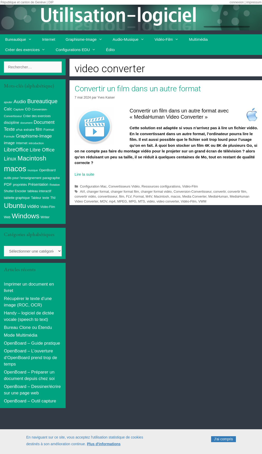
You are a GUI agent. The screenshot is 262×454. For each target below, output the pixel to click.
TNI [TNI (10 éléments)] (53, 198)
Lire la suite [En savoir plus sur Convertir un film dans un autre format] (85, 174)
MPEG (122, 201)
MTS (141, 201)
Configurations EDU (78, 50)
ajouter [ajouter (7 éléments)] (8, 102)
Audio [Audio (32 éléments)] (19, 101)
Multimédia (198, 39)
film (121, 196)
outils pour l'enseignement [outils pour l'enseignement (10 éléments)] (22, 178)
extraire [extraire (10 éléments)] (29, 130)
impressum (253, 2)
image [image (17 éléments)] (9, 143)
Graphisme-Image (86, 39)
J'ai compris (223, 442)
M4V (149, 196)
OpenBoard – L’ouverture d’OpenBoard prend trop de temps (30, 357)
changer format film (125, 191)
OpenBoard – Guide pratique (32, 343)
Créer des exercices (27, 50)
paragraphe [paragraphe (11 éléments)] (51, 178)
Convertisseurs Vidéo (124, 186)
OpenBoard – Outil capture (30, 401)
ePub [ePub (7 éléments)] (19, 129)
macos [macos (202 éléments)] (15, 168)
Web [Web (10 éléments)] (7, 217)
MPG (132, 201)
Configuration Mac (93, 186)
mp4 (112, 201)
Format (138, 196)
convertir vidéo (85, 196)
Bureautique (21, 39)
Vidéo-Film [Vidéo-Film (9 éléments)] (47, 207)
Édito (110, 49)
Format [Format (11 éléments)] (48, 130)
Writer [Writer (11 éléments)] (45, 217)
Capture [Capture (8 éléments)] (18, 109)
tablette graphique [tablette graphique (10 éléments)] (17, 198)
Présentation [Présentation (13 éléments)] (38, 184)
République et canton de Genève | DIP (27, 2)
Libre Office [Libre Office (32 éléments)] (42, 149)
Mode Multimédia (20, 335)
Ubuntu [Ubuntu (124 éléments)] (15, 205)
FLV (129, 196)
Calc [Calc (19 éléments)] (8, 109)
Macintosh (161, 196)
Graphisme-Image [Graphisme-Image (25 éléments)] (34, 136)
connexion (237, 2)
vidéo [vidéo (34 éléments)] (33, 206)
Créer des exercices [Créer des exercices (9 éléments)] (37, 116)
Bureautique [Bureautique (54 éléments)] (42, 101)
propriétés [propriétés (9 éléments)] (20, 185)
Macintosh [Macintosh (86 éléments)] (32, 158)
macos (176, 196)
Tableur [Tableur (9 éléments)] (36, 198)
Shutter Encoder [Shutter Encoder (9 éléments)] (15, 191)
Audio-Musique (131, 39)
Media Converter (194, 196)
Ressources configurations (161, 186)
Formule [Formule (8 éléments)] (9, 136)
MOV (103, 201)
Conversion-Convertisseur (193, 191)
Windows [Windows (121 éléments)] (25, 216)
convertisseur (107, 196)
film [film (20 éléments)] (39, 129)
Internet (48, 39)
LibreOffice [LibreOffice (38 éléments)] (16, 149)
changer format (98, 191)
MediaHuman (218, 196)
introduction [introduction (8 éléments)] (36, 143)
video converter (168, 201)
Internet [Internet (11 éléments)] (21, 143)
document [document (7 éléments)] (26, 122)
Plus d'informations (103, 447)
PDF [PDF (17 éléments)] (8, 184)
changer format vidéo (156, 191)
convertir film (237, 191)
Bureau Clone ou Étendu (28, 327)
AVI (82, 191)
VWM (202, 201)
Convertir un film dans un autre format (138, 88)
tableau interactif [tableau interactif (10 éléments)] (39, 191)
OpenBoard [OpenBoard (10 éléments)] (47, 170)
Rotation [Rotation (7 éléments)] (55, 184)
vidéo (151, 201)
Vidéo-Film (169, 39)
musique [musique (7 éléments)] (32, 170)
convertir (219, 191)
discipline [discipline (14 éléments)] (11, 122)
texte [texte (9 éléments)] (45, 198)
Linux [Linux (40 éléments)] (10, 158)
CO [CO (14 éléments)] (28, 109)
